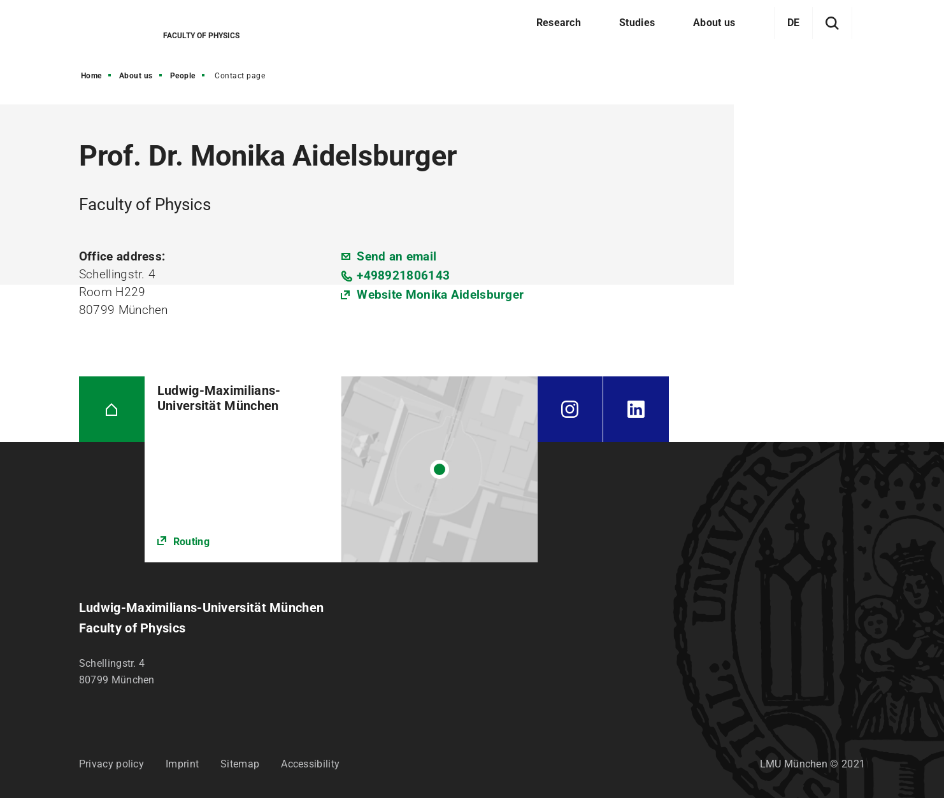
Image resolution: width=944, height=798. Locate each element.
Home (91, 75)
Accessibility (310, 764)
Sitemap (239, 764)
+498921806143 (403, 275)
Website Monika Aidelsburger (440, 294)
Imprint (182, 764)
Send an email (396, 256)
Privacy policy (111, 764)
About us (136, 75)
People (183, 75)
